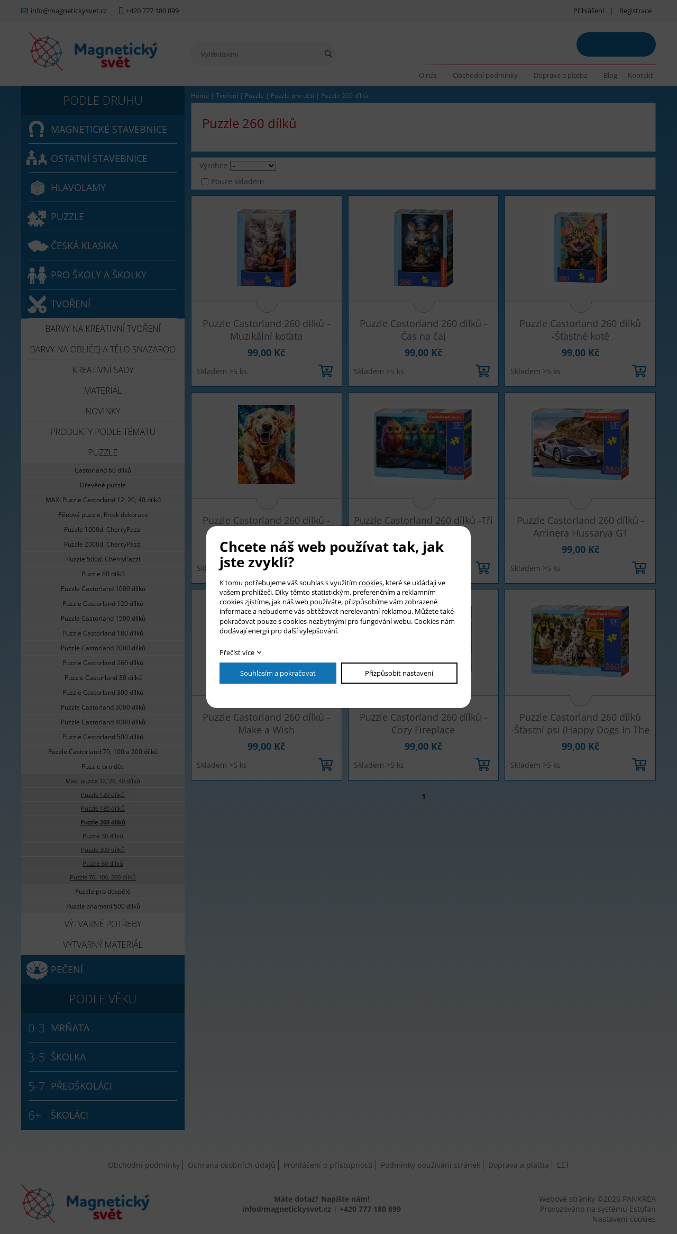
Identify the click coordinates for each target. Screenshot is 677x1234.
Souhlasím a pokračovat (278, 673)
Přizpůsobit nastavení (399, 673)
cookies (370, 582)
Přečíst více (236, 652)
